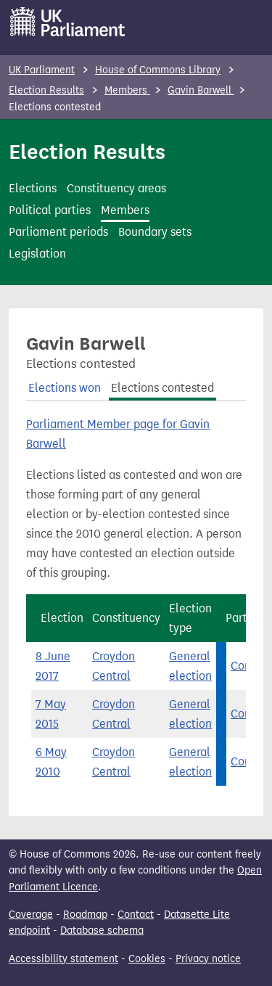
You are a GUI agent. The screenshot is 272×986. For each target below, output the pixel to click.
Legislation (37, 253)
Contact (136, 914)
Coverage (31, 914)
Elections (33, 188)
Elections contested (162, 388)
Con (241, 666)
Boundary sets (154, 232)
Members (127, 90)
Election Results (46, 90)
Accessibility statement (63, 959)
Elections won (64, 388)
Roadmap (85, 914)
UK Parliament (42, 70)
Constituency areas (116, 188)
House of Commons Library (158, 70)
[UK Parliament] (68, 22)
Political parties (50, 210)
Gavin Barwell (201, 90)
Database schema (102, 930)
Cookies (146, 959)
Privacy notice (208, 959)
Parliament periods (58, 232)
